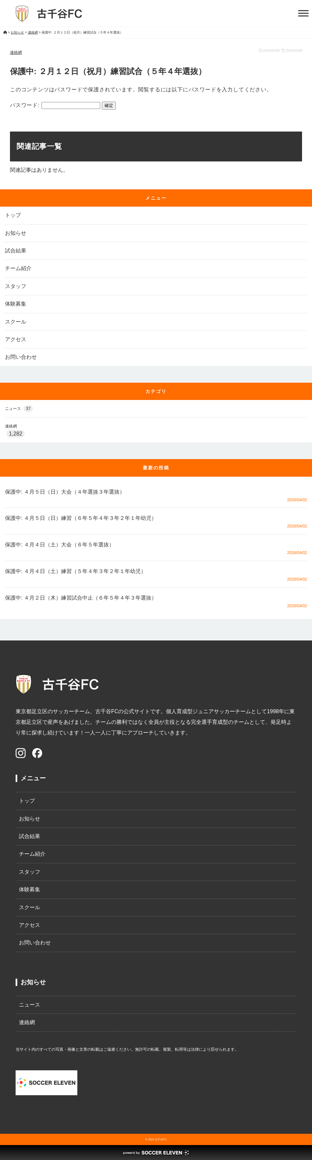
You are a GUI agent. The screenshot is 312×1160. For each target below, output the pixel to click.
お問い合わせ (21, 357)
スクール (15, 322)
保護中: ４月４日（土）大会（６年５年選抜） (59, 544)
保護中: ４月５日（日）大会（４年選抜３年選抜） (65, 492)
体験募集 (15, 304)
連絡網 (16, 52)
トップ (13, 215)
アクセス (15, 339)
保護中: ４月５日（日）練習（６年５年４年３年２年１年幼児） (81, 518)
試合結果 (15, 250)
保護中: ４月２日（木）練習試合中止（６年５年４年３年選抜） (81, 598)
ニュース (19, 408)
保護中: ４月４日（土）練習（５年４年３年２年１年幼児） (75, 571)
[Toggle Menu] (303, 13)
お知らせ (15, 233)
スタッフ (15, 286)
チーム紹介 (18, 268)
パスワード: (55, 105)
